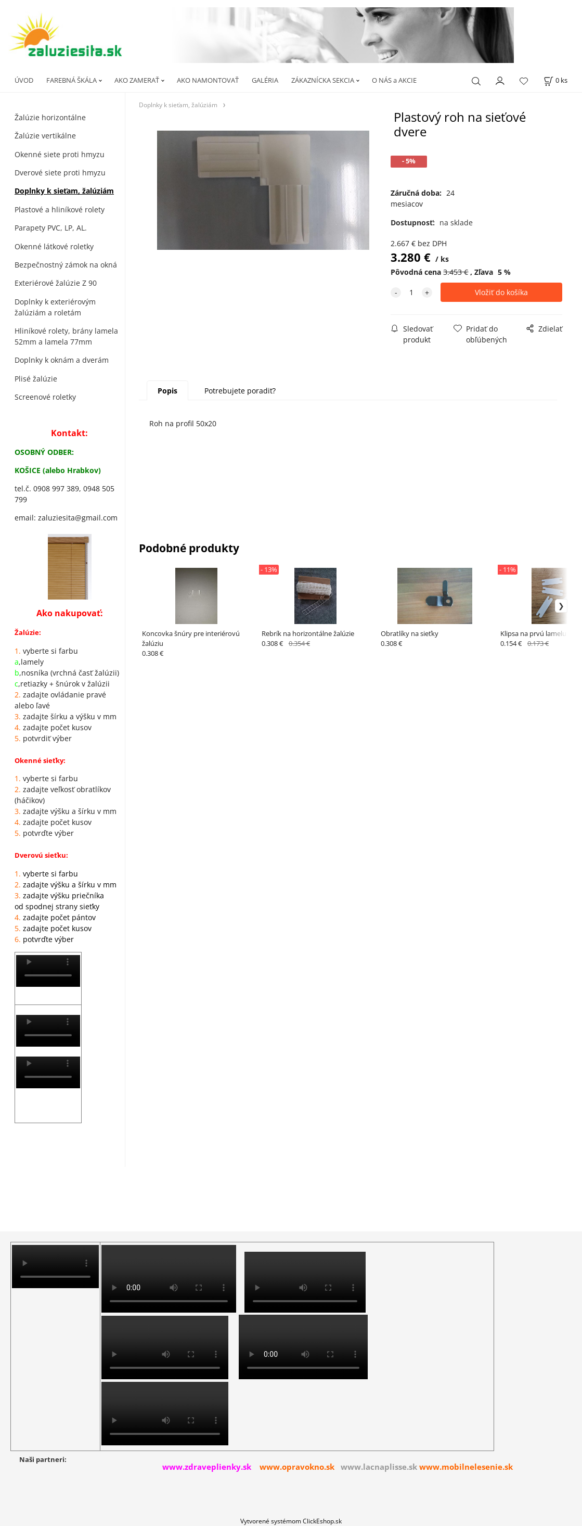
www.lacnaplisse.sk (379, 1466)
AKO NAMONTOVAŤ (208, 80)
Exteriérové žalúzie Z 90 (56, 283)
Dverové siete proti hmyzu (60, 172)
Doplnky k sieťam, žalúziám (64, 191)
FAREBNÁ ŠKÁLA (71, 80)
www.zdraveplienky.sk (206, 1466)
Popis (167, 391)
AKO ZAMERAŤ (136, 80)
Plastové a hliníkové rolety (60, 209)
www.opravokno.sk (297, 1466)
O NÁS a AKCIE (394, 80)
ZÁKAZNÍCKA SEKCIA (322, 80)
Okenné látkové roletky (54, 246)
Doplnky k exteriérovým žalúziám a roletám (55, 307)
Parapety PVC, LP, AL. (51, 228)
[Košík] (555, 80)
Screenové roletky (45, 397)
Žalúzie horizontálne (50, 117)
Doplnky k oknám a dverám (62, 360)
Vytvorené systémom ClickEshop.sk (291, 1521)
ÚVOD (24, 80)
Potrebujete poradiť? (240, 391)
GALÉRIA (265, 80)
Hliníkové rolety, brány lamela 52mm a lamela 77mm (66, 336)
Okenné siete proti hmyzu (60, 154)
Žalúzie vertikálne (45, 136)
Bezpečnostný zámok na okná (66, 265)
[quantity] (411, 292)
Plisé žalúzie (36, 379)
